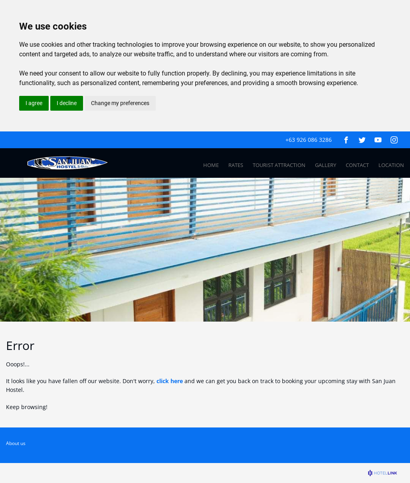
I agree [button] (34, 103)
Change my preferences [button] (120, 103)
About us (16, 443)
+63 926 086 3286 (308, 139)
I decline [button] (67, 103)
